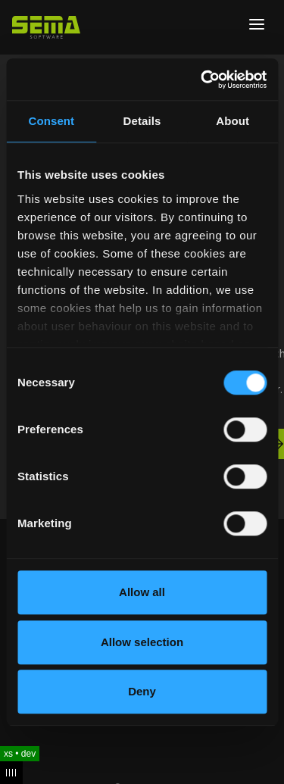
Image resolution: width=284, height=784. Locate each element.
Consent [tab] (51, 120)
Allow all (142, 592)
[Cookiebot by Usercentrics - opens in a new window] (202, 79)
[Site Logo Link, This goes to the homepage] (46, 27)
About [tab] (232, 120)
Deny (142, 691)
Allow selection (142, 642)
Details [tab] (142, 120)
